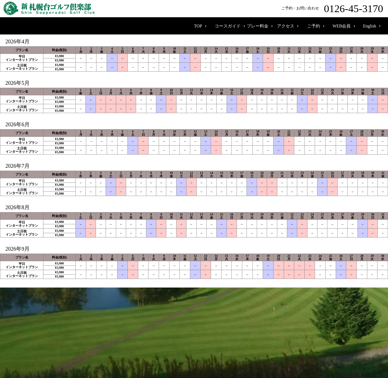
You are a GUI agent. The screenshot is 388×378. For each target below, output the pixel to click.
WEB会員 (341, 26)
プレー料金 (257, 26)
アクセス (285, 26)
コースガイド (228, 26)
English (369, 26)
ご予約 (313, 26)
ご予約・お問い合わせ (333, 8)
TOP (198, 26)
